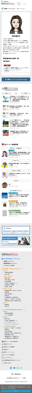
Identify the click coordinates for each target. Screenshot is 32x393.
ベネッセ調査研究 (9, 315)
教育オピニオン (8, 344)
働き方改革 (7, 278)
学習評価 (7, 292)
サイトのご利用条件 (9, 355)
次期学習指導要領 (9, 272)
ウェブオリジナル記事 (9, 265)
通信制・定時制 (8, 286)
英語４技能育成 (8, 294)
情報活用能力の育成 (9, 335)
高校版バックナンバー (9, 261)
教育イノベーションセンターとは (17, 79)
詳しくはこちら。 (12, 388)
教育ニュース (10, 341)
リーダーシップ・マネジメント (12, 324)
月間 (25, 93)
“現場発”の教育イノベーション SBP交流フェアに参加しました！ (19, 68)
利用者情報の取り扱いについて (12, 360)
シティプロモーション (10, 322)
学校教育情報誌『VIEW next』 (12, 259)
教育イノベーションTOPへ (21, 8)
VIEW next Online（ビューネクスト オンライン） (10, 254)
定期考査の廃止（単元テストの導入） (13, 290)
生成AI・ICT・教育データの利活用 (13, 299)
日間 (6, 93)
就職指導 (7, 304)
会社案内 (25, 378)
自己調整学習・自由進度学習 (11, 297)
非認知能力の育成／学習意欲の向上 (13, 301)
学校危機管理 (8, 281)
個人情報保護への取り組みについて (13, 378)
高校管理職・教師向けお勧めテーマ (12, 268)
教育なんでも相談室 (9, 347)
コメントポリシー (8, 357)
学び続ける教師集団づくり (11, 283)
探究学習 (7, 295)
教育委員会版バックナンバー (10, 263)
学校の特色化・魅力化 (10, 279)
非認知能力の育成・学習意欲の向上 (13, 333)
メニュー (30, 4)
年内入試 (7, 306)
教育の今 (6, 349)
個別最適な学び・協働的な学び (12, 336)
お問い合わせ (7, 363)
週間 (16, 93)
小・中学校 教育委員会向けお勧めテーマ (13, 309)
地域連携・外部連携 (9, 285)
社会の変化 (7, 274)
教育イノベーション (9, 352)
